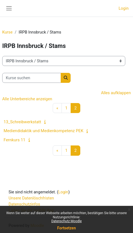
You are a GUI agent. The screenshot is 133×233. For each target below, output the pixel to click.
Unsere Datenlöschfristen (31, 198)
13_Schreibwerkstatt (22, 121)
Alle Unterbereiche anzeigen (27, 98)
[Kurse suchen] (31, 78)
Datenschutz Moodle (66, 221)
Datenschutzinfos (24, 204)
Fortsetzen (66, 228)
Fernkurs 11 (14, 139)
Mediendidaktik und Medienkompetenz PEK (43, 130)
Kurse (7, 32)
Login (124, 8)
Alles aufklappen (116, 92)
